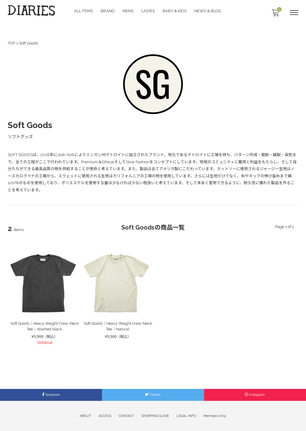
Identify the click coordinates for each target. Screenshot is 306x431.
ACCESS (105, 416)
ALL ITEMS (84, 10)
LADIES (148, 10)
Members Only (215, 416)
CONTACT (126, 416)
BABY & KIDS (175, 10)
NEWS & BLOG (208, 10)
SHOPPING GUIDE (155, 416)
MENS (128, 10)
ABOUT (85, 416)
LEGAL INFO (186, 416)
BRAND (108, 10)
